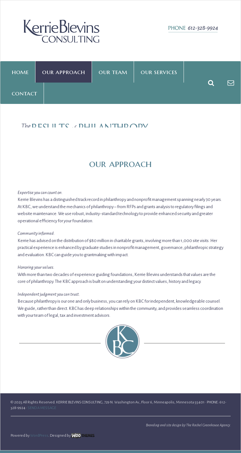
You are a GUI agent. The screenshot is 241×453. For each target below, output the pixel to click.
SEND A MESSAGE (42, 432)
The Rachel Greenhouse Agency (208, 449)
